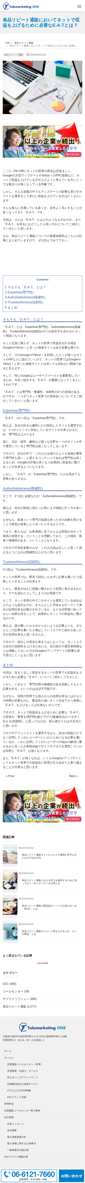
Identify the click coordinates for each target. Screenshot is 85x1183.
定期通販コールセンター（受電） (25, 1064)
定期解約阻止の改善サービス (22, 1084)
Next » (73, 776)
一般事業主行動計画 (18, 1150)
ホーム (7, 1051)
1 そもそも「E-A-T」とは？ (25, 287)
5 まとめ (11, 307)
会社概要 (12, 1130)
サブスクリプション (16, 999)
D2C (6, 983)
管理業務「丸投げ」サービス (22, 1071)
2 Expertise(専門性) (19, 292)
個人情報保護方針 (16, 1137)
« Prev (10, 776)
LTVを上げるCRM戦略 (19, 1090)
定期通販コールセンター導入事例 (22, 1110)
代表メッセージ (15, 1123)
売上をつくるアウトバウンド (22, 1077)
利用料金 (9, 1103)
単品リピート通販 (13, 54)
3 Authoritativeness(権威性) (25, 297)
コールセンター (13, 991)
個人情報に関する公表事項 (21, 1143)
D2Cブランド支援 (16, 1097)
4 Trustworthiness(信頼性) (24, 302)
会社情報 (9, 1117)
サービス (9, 1057)
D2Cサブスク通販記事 (16, 1156)
